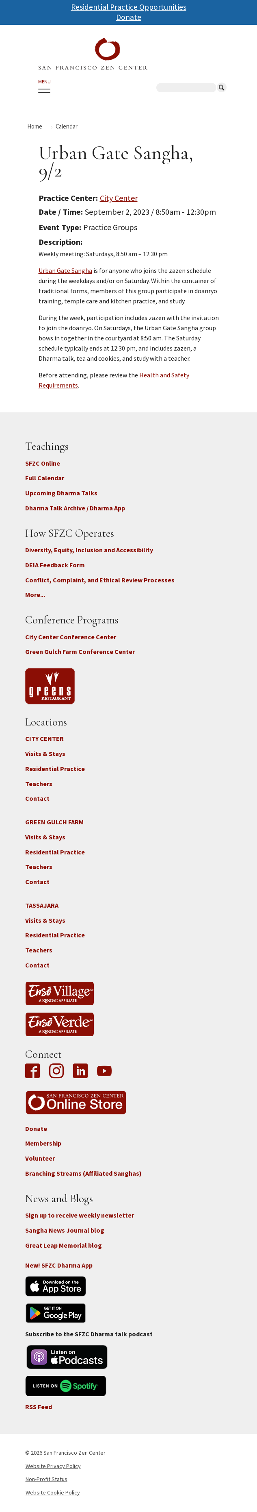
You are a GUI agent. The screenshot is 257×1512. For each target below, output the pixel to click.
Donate (128, 17)
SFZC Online (42, 463)
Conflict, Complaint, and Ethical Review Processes (100, 580)
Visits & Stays (45, 753)
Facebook (34, 1071)
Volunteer (40, 1158)
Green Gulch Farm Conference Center (80, 651)
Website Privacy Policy (53, 1466)
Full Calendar (44, 478)
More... (35, 594)
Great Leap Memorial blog (63, 1245)
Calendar (67, 126)
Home (34, 126)
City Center (119, 198)
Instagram (56, 1071)
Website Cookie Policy (53, 1492)
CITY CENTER (44, 738)
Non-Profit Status (46, 1479)
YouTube (104, 1071)
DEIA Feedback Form (55, 565)
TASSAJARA (41, 905)
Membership (43, 1143)
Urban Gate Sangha (65, 270)
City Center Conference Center (70, 637)
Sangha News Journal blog (64, 1230)
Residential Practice (55, 769)
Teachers (38, 784)
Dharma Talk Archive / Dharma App (75, 508)
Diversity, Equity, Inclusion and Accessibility (89, 550)
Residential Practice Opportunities (128, 7)
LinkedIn (80, 1071)
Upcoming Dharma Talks (61, 493)
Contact (37, 798)
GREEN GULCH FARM (54, 822)
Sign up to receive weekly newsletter (79, 1215)
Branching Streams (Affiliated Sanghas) (83, 1173)
